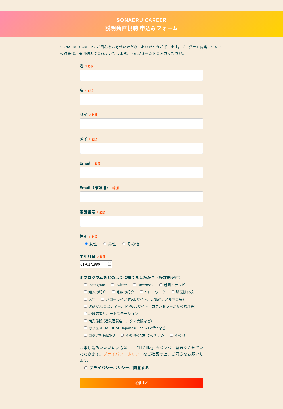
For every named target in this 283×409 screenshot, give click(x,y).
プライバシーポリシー (123, 354)
